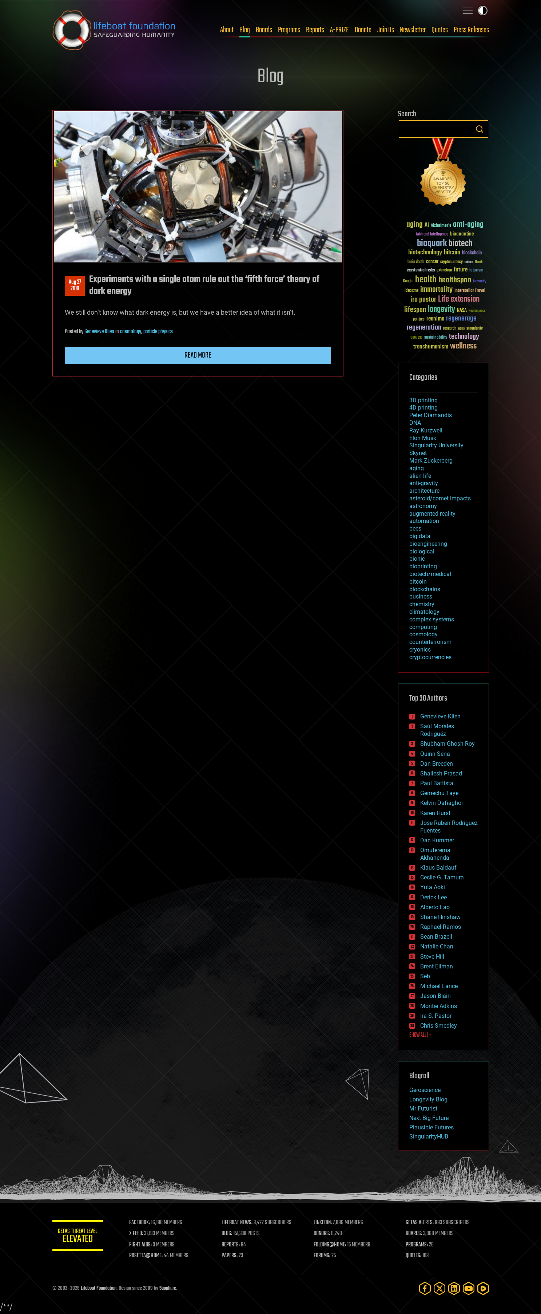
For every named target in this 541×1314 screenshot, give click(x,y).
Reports (315, 30)
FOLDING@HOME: (330, 1245)
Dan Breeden (436, 763)
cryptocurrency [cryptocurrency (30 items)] (451, 262)
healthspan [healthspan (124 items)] (454, 280)
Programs (289, 30)
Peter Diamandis (430, 415)
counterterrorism (430, 641)
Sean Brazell (436, 936)
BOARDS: (414, 1233)
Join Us (385, 30)
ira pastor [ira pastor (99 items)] (423, 299)
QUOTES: (413, 1256)
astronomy (423, 506)
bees (415, 528)
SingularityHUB (428, 1136)
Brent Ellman (436, 966)
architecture (424, 490)
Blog (244, 30)
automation (424, 520)
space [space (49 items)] (416, 337)
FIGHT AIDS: (141, 1245)
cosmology (130, 331)
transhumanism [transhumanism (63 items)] (430, 346)
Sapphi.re (167, 1288)
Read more (197, 355)
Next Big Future (429, 1118)
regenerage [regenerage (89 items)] (461, 319)
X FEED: (136, 1233)
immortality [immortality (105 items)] (436, 289)
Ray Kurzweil (425, 430)
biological (421, 551)
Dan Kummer (437, 840)
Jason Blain (435, 995)
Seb (425, 976)
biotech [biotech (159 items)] (461, 244)
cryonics (420, 649)
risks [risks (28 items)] (461, 328)
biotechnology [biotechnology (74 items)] (425, 253)
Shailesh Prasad (441, 773)
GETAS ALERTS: (420, 1223)
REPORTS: (231, 1245)
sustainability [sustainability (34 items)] (435, 337)
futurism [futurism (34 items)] (476, 270)
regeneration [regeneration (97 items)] (424, 327)
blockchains (424, 589)
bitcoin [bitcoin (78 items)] (452, 253)
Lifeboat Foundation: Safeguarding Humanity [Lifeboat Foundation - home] (114, 30)
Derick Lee (433, 897)
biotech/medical (430, 574)
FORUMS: (322, 1256)
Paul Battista (436, 783)
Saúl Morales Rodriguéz (437, 730)
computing (423, 627)
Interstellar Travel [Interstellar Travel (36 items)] (469, 291)
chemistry (421, 604)
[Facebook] (425, 1288)
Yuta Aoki (432, 887)
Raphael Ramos (440, 926)
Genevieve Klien (99, 331)
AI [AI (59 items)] (427, 225)
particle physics (158, 331)
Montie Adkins (438, 1006)
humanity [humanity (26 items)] (479, 281)
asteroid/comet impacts (440, 498)
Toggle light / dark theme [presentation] (483, 10)
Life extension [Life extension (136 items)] (459, 299)
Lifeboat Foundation (98, 1288)
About (227, 30)
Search (479, 129)
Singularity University (436, 445)
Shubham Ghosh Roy (447, 743)
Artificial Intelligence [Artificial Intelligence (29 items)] (432, 234)
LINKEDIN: (323, 1223)
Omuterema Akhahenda (435, 854)
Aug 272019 (74, 285)
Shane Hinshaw (440, 917)
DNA (415, 422)
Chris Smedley (438, 1025)
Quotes (439, 30)
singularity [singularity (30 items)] (474, 328)
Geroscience (425, 1090)
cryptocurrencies (430, 657)
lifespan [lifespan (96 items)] (415, 310)
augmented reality (432, 513)
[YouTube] (468, 1288)
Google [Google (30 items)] (408, 281)
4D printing (423, 407)
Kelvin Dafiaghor (441, 802)
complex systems (431, 619)
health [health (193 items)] (426, 280)
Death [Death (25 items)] (478, 262)
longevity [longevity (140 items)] (441, 309)
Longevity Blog (428, 1099)
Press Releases (471, 30)
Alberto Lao (435, 907)
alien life (420, 475)
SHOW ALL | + (420, 1035)
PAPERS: (230, 1256)
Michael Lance (439, 986)
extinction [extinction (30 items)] (444, 270)
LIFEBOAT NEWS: (237, 1223)
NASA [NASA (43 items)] (462, 311)
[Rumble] (483, 1288)
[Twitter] (439, 1288)
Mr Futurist (423, 1108)
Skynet (418, 453)
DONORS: (322, 1233)
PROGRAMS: (417, 1245)
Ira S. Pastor (436, 1015)
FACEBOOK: (140, 1223)
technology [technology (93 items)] (464, 337)
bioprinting (423, 566)
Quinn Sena (435, 753)
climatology (424, 611)
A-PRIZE (339, 30)
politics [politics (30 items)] (419, 319)
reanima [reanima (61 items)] (435, 318)
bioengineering (428, 543)
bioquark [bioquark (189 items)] (432, 243)
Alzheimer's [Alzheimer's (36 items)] (441, 226)
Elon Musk (422, 438)
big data (419, 536)
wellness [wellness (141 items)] (463, 346)
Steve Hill (432, 956)
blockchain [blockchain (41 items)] (472, 253)
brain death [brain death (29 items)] (415, 262)
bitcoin (418, 581)
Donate (363, 30)
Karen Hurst (435, 813)
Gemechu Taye (439, 793)
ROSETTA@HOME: (146, 1256)
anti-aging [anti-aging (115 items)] (468, 224)
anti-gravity (423, 483)
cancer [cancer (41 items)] (432, 262)
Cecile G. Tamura (442, 877)
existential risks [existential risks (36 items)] (421, 270)
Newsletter (413, 30)
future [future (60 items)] (461, 269)
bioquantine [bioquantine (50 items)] (462, 234)
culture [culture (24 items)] (469, 262)
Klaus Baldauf (438, 867)
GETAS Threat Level (78, 1237)
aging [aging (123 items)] (414, 224)
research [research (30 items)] (449, 328)
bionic (417, 558)
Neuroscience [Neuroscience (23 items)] (477, 311)
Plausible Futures (431, 1127)
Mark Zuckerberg (431, 460)
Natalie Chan (436, 946)
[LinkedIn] (454, 1288)
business (420, 596)
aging (416, 468)
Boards (264, 30)
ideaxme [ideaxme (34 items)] (411, 291)
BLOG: (227, 1233)
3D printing (423, 400)
